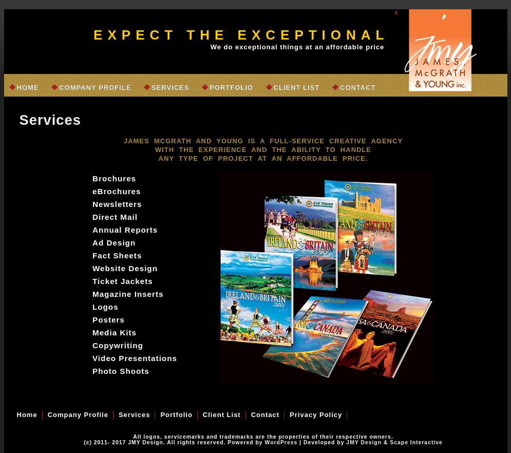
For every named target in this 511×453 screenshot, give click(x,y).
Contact (358, 87)
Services (171, 87)
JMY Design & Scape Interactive (394, 442)
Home (28, 87)
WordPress (281, 442)
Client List (297, 87)
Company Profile (95, 87)
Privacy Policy (316, 415)
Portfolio (231, 87)
